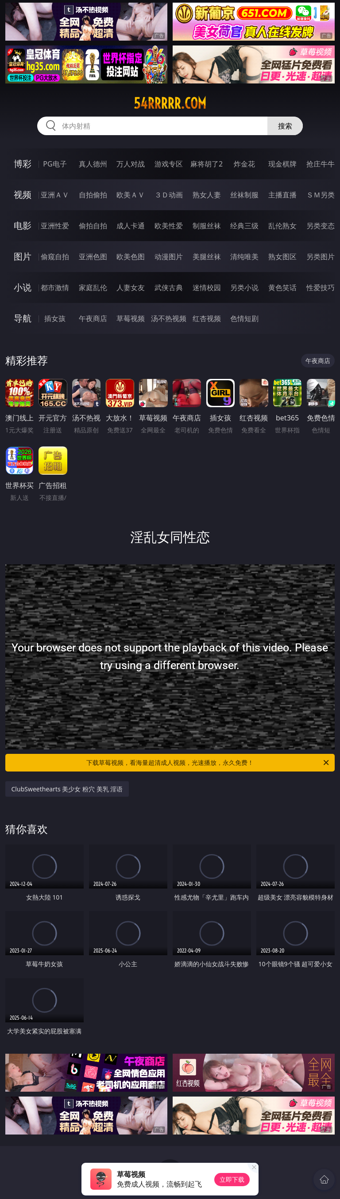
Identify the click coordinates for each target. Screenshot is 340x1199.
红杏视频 (207, 318)
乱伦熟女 (282, 226)
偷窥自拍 (55, 256)
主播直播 (282, 195)
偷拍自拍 (93, 226)
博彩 (22, 164)
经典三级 (244, 226)
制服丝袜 (207, 226)
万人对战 (130, 164)
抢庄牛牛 (320, 164)
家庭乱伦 (93, 287)
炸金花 (244, 164)
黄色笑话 (282, 287)
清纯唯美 (244, 256)
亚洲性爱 (55, 226)
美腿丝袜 (207, 256)
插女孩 (55, 318)
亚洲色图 (93, 256)
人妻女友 (130, 287)
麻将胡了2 (206, 164)
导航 (22, 318)
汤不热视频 (168, 318)
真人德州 (93, 164)
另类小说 (244, 287)
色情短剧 (244, 318)
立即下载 (232, 1179)
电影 (22, 225)
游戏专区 (169, 164)
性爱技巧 (320, 287)
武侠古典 (169, 287)
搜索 (285, 126)
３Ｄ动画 (169, 195)
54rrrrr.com (170, 103)
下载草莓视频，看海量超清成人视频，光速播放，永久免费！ (208, 762)
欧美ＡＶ (130, 195)
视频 (22, 194)
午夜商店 (93, 318)
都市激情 (55, 287)
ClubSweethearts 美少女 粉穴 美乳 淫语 (67, 789)
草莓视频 (130, 318)
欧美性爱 (169, 226)
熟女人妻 (207, 195)
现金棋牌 (282, 164)
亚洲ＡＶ (55, 195)
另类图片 (320, 256)
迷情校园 (207, 287)
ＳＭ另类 (320, 195)
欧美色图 (130, 256)
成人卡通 (130, 226)
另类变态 (320, 226)
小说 (22, 287)
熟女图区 (282, 256)
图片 (22, 256)
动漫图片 (169, 256)
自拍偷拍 (93, 195)
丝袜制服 (244, 195)
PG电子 (54, 164)
